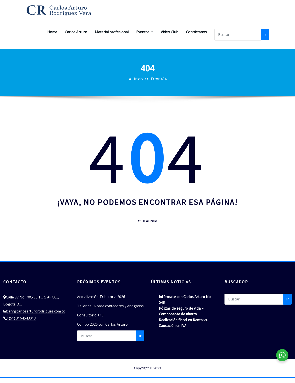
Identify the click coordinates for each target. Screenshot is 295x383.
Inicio (138, 84)
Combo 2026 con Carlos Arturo (102, 329)
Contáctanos (196, 37)
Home (52, 37)
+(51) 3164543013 (21, 323)
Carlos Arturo (76, 37)
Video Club (169, 37)
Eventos (144, 37)
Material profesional (112, 37)
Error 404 (158, 84)
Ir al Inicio (147, 226)
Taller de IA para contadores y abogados (110, 311)
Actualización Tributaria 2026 (101, 302)
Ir (265, 39)
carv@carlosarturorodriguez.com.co (36, 316)
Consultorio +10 (90, 320)
